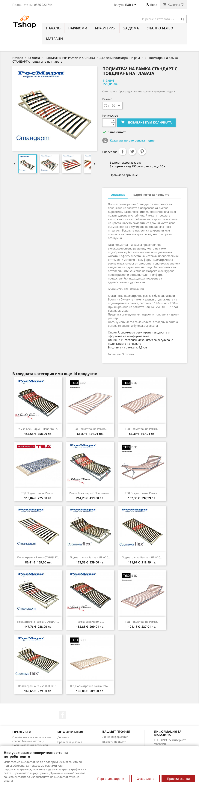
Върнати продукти (114, 741)
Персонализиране (110, 779)
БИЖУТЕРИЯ (105, 28)
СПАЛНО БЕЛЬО (160, 28)
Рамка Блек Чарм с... (90, 621)
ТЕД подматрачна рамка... (90, 429)
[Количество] (106, 122)
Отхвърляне (145, 779)
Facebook (62, 715)
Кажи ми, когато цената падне (132, 140)
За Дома (131, 28)
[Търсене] (163, 19)
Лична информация (115, 737)
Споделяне (122, 151)
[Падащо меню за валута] (131, 5)
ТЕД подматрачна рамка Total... (90, 686)
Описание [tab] (118, 194)
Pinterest (142, 151)
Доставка (63, 737)
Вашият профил (116, 732)
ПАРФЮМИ (77, 28)
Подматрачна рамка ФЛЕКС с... (90, 557)
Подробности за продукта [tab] (150, 194)
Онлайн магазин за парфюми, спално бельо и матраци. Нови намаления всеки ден (32, 741)
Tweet (132, 151)
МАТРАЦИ (54, 38)
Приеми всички (178, 779)
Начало (53, 28)
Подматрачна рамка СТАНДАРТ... (38, 557)
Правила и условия (69, 742)
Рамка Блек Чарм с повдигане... (38, 429)
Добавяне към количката (146, 122)
